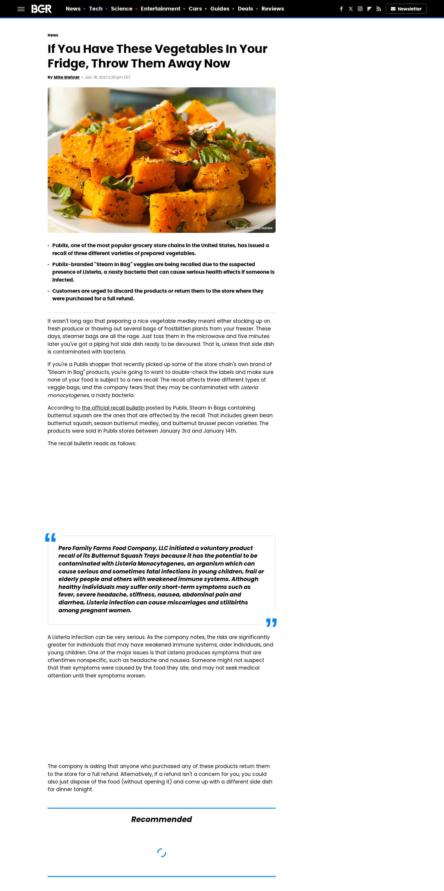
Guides (219, 8)
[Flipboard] (369, 8)
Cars (195, 8)
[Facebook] (341, 8)
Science (121, 8)
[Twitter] (350, 8)
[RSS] (378, 8)
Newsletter (406, 9)
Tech (95, 8)
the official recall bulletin (113, 408)
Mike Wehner (67, 77)
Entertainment (160, 8)
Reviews (273, 8)
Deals (245, 8)
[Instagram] (360, 8)
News (73, 8)
